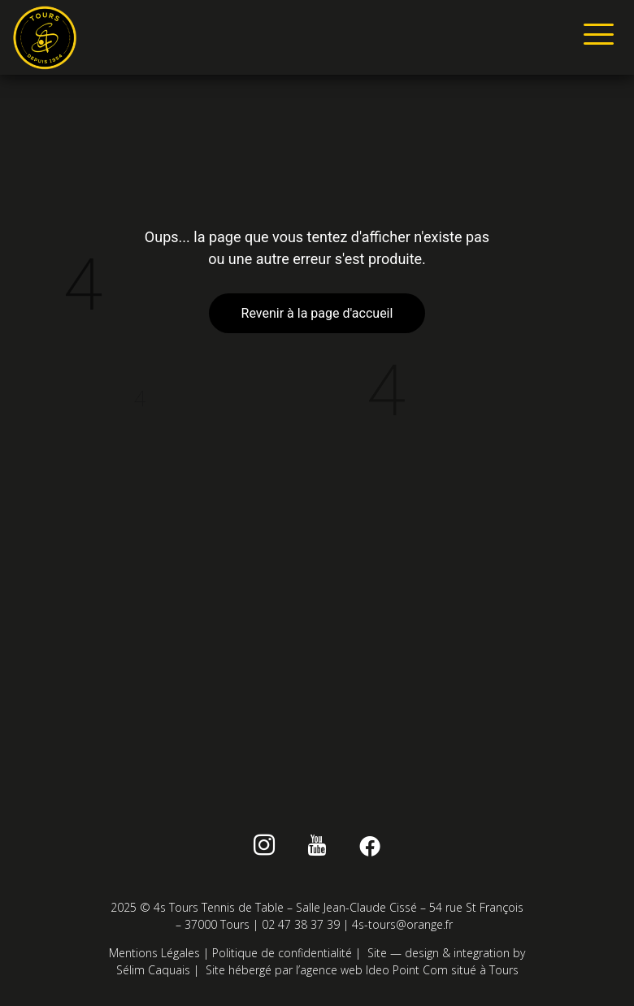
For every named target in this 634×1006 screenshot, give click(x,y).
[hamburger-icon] (595, 37)
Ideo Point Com (407, 970)
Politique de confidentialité (282, 952)
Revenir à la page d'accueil (317, 313)
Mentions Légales (154, 952)
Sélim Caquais (153, 970)
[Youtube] (317, 848)
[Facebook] (369, 848)
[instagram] (264, 848)
